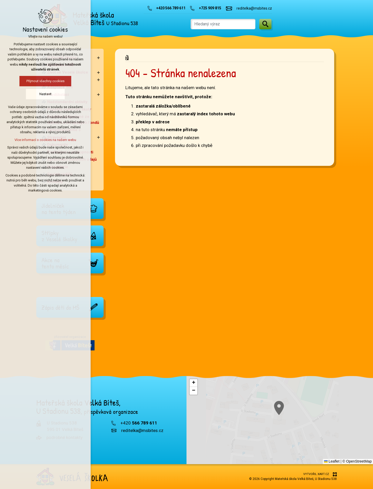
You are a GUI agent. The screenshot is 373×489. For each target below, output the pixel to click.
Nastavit (20, 94)
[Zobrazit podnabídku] (98, 57)
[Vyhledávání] (265, 24)
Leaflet (332, 461)
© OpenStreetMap (357, 461)
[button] (290, 415)
